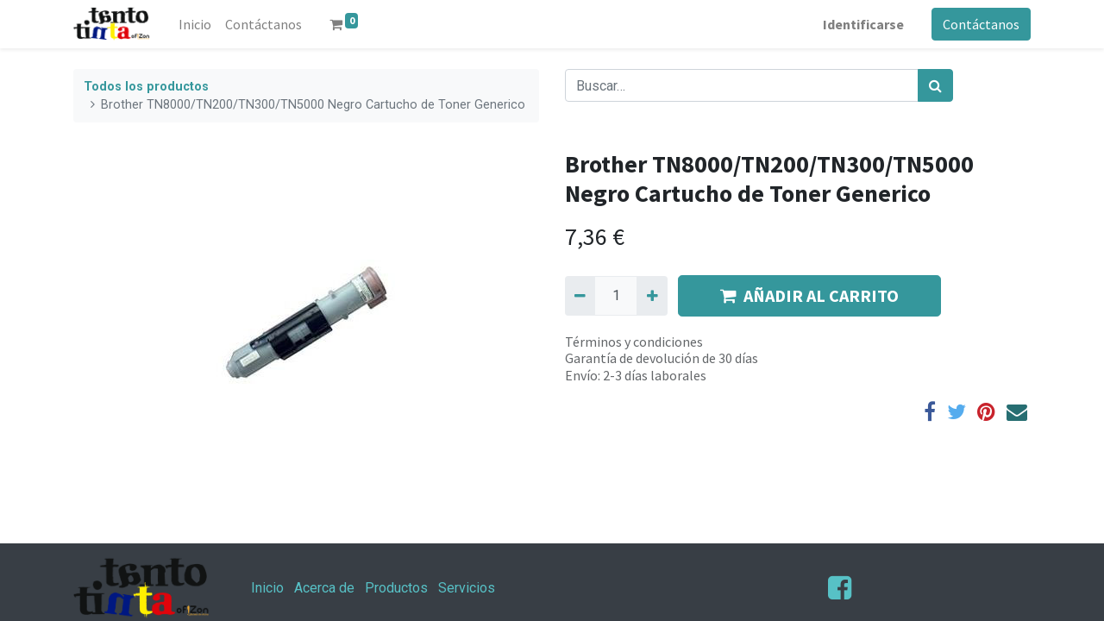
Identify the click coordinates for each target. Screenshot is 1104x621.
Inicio (267, 588)
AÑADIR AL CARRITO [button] (809, 295)
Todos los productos (146, 86)
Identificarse (863, 24)
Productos (396, 588)
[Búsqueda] (935, 85)
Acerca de (324, 588)
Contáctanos (981, 24)
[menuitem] (195, 24)
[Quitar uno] (580, 296)
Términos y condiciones (634, 341)
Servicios (466, 588)
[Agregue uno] (652, 296)
